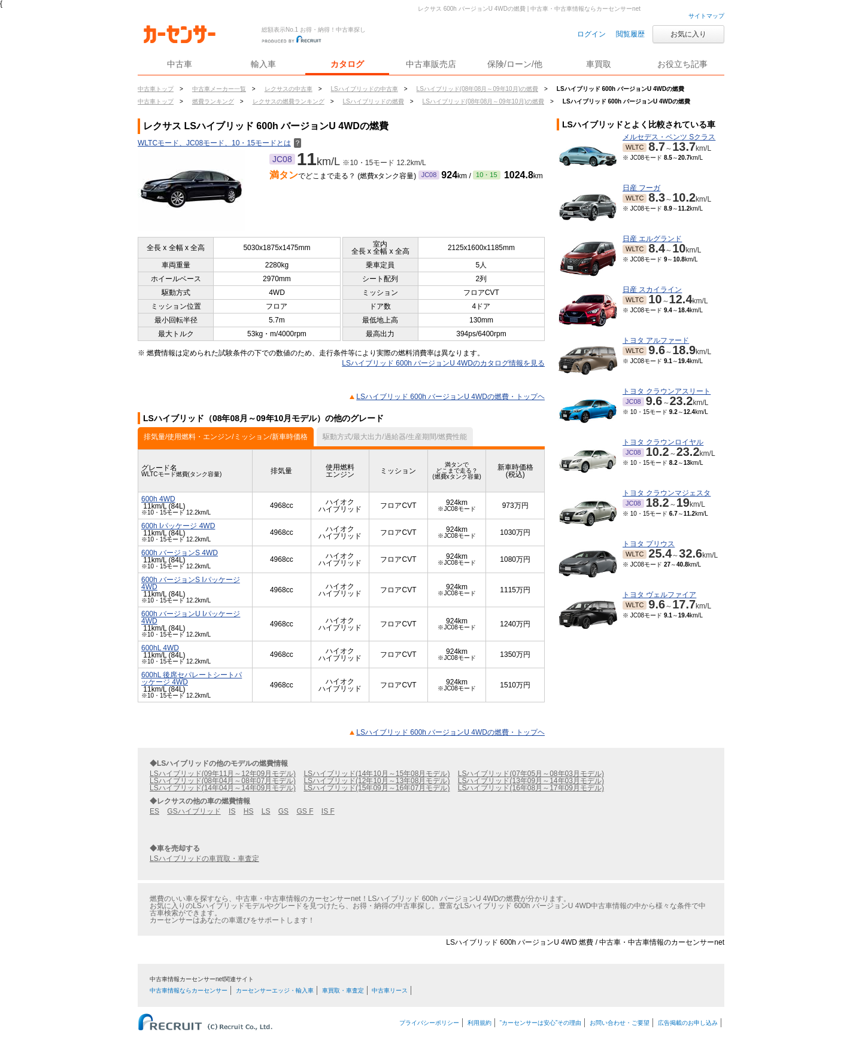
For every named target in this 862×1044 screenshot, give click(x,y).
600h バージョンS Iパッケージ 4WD (190, 583)
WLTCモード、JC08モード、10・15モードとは (219, 143)
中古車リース (390, 990)
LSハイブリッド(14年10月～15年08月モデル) (376, 773)
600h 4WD (158, 499)
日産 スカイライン (652, 289)
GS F (304, 811)
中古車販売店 (431, 64)
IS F (328, 811)
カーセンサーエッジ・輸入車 (275, 990)
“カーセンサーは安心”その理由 (541, 1022)
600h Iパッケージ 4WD (178, 526)
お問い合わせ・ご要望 (619, 1022)
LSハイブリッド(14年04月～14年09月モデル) (223, 788)
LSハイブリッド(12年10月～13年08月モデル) (376, 780)
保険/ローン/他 (514, 64)
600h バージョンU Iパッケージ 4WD (190, 617)
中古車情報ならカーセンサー (188, 990)
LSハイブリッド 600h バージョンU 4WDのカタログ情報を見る (443, 363)
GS (283, 811)
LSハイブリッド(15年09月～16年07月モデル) (376, 788)
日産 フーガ (641, 188)
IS (232, 811)
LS (266, 811)
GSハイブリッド (193, 811)
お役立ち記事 (682, 64)
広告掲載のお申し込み (688, 1022)
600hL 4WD (160, 648)
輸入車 (263, 64)
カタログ (347, 64)
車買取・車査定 (343, 990)
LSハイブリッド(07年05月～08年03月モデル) (531, 773)
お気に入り (688, 34)
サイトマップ (706, 16)
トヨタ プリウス (649, 544)
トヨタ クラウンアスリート (667, 391)
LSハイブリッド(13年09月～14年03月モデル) (531, 780)
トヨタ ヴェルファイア (659, 595)
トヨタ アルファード (656, 340)
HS (249, 811)
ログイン (591, 34)
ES (154, 811)
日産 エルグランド (652, 239)
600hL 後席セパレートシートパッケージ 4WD (191, 678)
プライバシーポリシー (429, 1022)
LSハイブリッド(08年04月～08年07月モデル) (223, 780)
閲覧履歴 (630, 34)
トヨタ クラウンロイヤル (663, 442)
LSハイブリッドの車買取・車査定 (204, 858)
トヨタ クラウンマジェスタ (667, 493)
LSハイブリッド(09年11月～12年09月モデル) (223, 773)
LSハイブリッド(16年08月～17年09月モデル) (531, 788)
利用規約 (479, 1022)
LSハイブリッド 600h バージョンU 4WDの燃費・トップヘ (450, 396)
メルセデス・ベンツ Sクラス (669, 137)
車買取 (598, 64)
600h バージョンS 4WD (179, 553)
